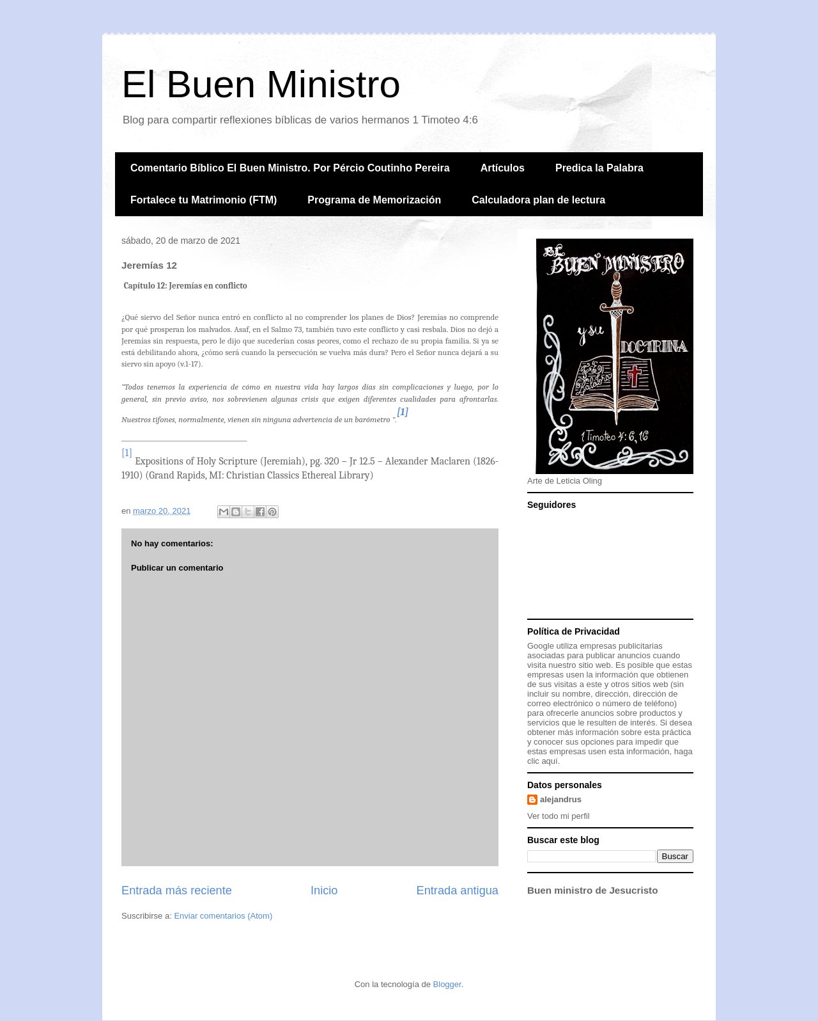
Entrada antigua (457, 890)
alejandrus (561, 799)
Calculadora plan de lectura (538, 199)
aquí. (550, 761)
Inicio (324, 890)
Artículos (503, 167)
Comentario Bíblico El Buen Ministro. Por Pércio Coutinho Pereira (290, 167)
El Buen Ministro (261, 84)
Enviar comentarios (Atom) (223, 916)
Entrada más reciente (176, 890)
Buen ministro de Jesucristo (592, 890)
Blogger (447, 984)
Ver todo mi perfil (558, 816)
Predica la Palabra (599, 167)
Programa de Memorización (374, 199)
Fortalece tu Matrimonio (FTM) (203, 199)
